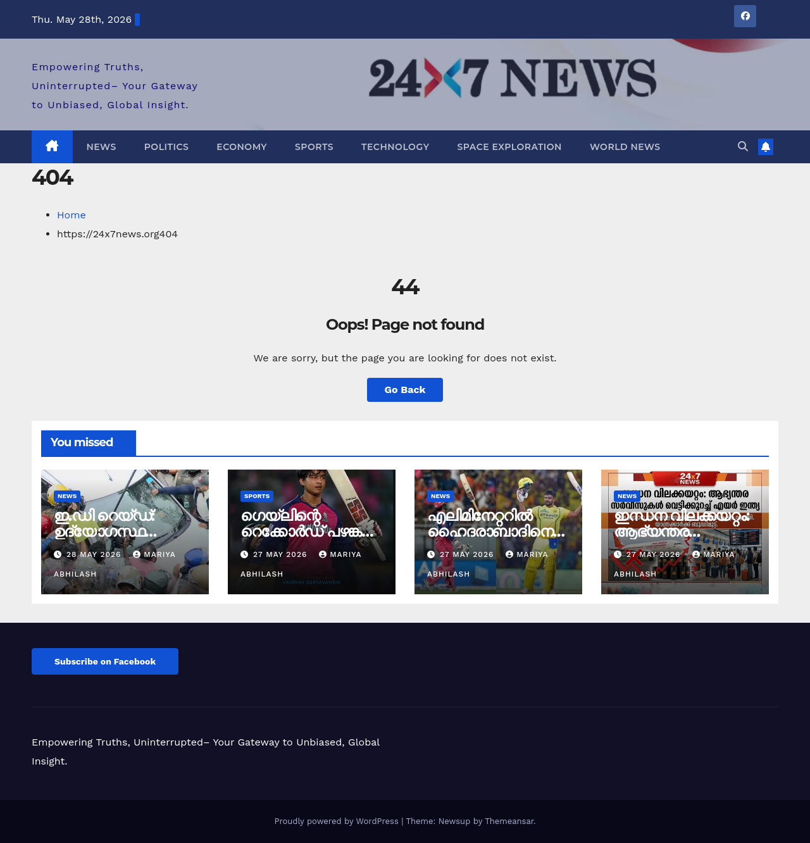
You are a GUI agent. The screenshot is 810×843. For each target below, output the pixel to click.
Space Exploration (509, 147)
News (101, 147)
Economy (241, 147)
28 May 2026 (95, 554)
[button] (743, 146)
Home (71, 215)
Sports (314, 147)
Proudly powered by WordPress (337, 821)
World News (625, 147)
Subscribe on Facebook (105, 661)
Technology (395, 147)
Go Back (405, 390)
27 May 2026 (281, 554)
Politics (166, 147)
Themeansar (509, 821)
